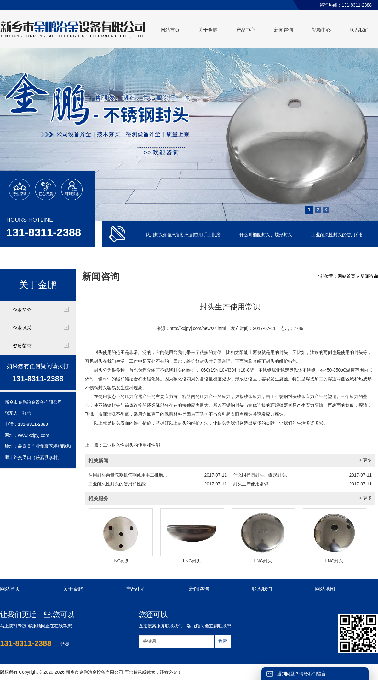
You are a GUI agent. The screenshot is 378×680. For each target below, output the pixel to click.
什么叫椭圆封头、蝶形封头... (302, 475)
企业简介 (22, 310)
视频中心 (321, 29)
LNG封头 (121, 560)
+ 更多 (365, 460)
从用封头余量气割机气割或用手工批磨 (183, 234)
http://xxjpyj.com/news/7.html (198, 328)
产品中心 (245, 29)
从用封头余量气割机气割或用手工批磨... (157, 475)
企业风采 (22, 328)
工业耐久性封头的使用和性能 (340, 234)
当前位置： (327, 276)
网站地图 (325, 589)
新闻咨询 (283, 29)
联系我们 (359, 29)
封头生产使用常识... (302, 484)
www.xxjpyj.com (33, 435)
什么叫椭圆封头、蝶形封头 (266, 234)
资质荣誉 (22, 346)
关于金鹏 (207, 29)
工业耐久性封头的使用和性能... (157, 484)
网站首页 (170, 29)
